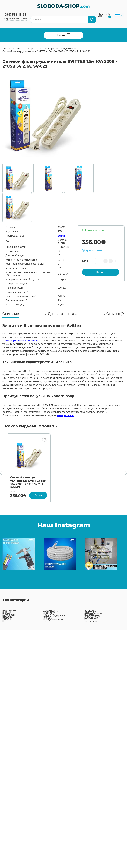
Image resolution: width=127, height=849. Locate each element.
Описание (10, 314)
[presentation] (1, 473)
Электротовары (26, 48)
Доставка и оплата (62, 314)
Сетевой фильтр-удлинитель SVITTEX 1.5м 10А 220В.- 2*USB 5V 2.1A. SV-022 (46, 51)
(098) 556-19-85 (14, 14)
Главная (6, 48)
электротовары (65, 415)
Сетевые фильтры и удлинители (58, 48)
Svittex (61, 235)
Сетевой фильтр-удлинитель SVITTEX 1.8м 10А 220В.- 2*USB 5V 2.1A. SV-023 (28, 482)
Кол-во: (86, 261)
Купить (100, 272)
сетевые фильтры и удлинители (20, 340)
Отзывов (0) (115, 314)
